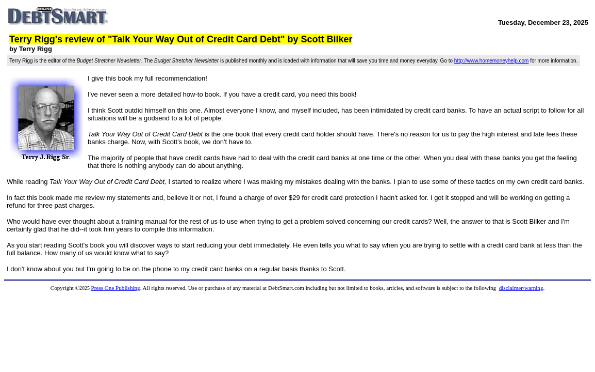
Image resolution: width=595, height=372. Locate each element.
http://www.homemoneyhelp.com (491, 61)
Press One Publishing (115, 288)
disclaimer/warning (521, 288)
